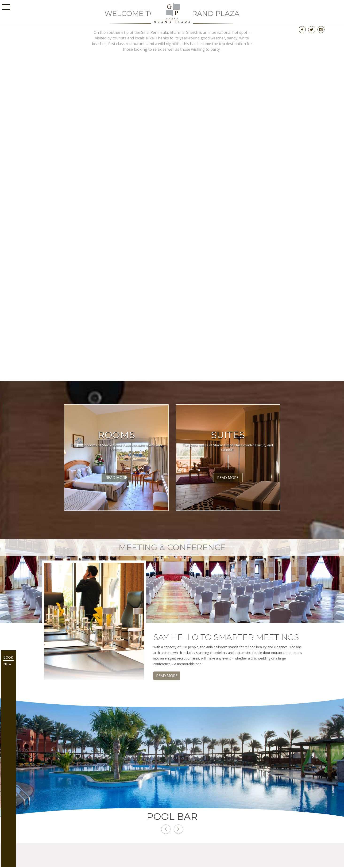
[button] (165, 829)
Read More (116, 477)
